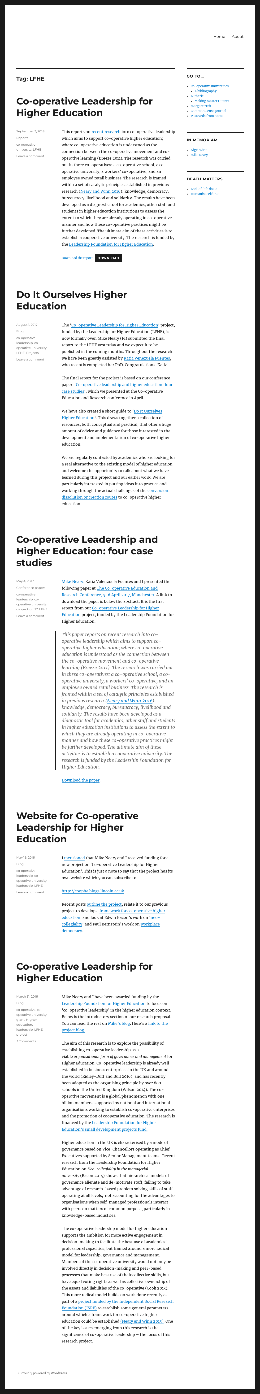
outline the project (104, 904)
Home (219, 36)
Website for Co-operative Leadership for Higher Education (77, 827)
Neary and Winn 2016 (100, 191)
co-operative (25, 1010)
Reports (22, 138)
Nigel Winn (199, 150)
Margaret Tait (201, 106)
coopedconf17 (27, 609)
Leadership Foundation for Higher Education (111, 244)
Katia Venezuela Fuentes (147, 358)
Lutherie (197, 96)
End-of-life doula (204, 189)
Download (108, 258)
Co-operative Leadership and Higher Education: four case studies (87, 551)
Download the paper (81, 780)
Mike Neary (72, 581)
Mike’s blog (119, 1023)
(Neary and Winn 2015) (142, 1321)
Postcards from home (207, 116)
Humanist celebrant (206, 194)
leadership (24, 885)
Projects (32, 353)
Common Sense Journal (208, 111)
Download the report (77, 258)
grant (20, 1019)
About (238, 36)
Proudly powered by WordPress (44, 1373)
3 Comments (26, 1041)
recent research (106, 131)
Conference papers (30, 588)
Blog (20, 331)
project (21, 1034)
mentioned (74, 858)
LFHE (37, 149)
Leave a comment (30, 156)
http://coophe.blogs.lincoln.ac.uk (93, 891)
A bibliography (206, 91)
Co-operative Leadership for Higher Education (84, 106)
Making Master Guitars (212, 101)
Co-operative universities (210, 86)
